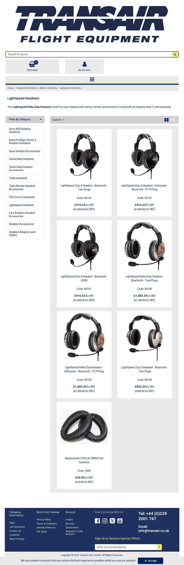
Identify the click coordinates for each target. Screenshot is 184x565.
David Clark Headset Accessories (21, 168)
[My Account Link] (84, 66)
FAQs (12, 523)
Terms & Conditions (47, 523)
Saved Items (72, 527)
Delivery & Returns (46, 527)
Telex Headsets (18, 178)
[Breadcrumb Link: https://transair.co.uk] (10, 88)
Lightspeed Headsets (21, 205)
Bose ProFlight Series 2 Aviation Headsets (22, 142)
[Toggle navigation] (92, 79)
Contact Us (15, 531)
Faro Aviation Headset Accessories (22, 214)
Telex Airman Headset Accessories (22, 187)
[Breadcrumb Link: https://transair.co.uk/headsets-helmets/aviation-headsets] (48, 88)
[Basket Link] (33, 66)
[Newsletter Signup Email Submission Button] (159, 547)
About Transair (17, 539)
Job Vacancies (17, 527)
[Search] (89, 54)
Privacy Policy (44, 519)
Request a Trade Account (74, 532)
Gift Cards (42, 531)
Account (70, 523)
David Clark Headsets (21, 158)
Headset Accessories (21, 224)
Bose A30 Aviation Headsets (20, 130)
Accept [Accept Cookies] (150, 560)
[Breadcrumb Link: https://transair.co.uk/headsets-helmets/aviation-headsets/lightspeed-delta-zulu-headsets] (70, 88)
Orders (69, 519)
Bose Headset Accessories (24, 151)
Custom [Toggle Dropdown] (57, 119)
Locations (14, 535)
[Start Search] (175, 54)
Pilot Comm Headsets (22, 197)
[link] (97, 521)
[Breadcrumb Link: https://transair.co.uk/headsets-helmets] (26, 88)
